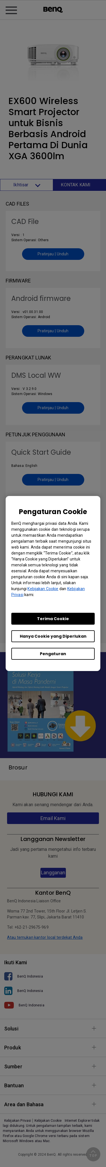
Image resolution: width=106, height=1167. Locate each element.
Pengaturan (53, 654)
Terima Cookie (53, 619)
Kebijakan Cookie (42, 588)
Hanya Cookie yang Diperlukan (53, 636)
